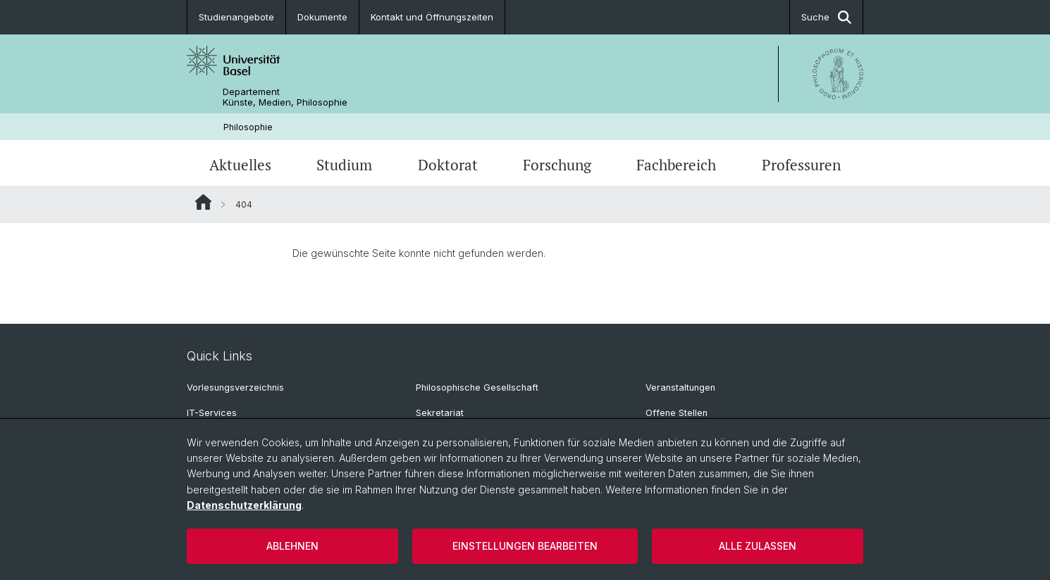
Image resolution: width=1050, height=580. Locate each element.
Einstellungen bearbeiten (525, 546)
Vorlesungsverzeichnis (235, 387)
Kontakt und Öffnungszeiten (432, 17)
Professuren (801, 165)
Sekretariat (440, 413)
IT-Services (212, 413)
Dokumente (322, 17)
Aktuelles (240, 165)
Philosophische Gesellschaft (477, 387)
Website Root (203, 202)
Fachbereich (676, 165)
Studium (344, 165)
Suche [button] (826, 17)
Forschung (557, 165)
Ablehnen (292, 546)
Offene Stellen (677, 413)
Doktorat (448, 165)
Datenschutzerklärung (244, 505)
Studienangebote (236, 17)
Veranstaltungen (680, 387)
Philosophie (248, 127)
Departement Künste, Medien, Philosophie (285, 97)
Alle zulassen (757, 546)
